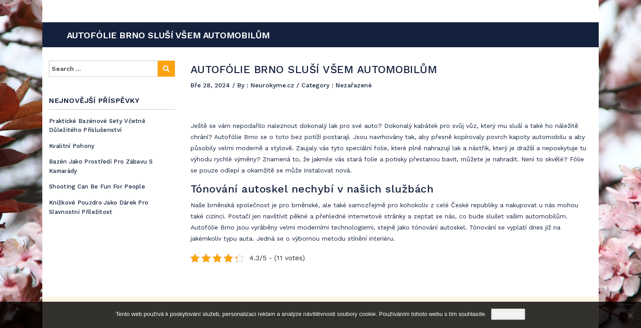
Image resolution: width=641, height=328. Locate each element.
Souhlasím (508, 314)
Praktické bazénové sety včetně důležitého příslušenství (97, 126)
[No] (629, 315)
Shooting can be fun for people (97, 186)
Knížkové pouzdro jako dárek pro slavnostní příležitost (98, 207)
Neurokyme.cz (273, 85)
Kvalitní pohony (72, 146)
